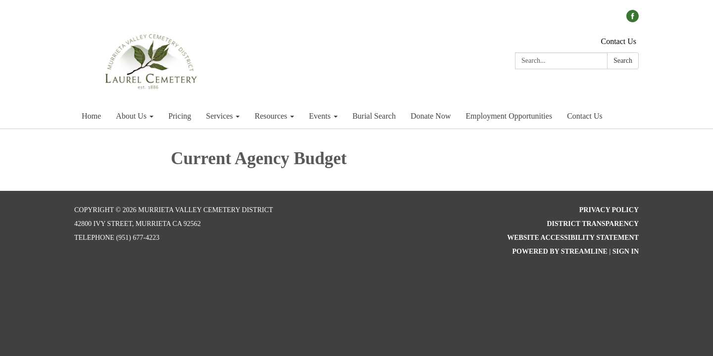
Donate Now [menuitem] (430, 116)
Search (622, 60)
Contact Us (618, 41)
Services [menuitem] (219, 116)
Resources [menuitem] (271, 116)
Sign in (625, 251)
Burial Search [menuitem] (374, 116)
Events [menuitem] (320, 116)
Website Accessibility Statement (573, 237)
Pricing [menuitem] (179, 116)
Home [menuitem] (91, 116)
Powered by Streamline (559, 251)
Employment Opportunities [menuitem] (508, 116)
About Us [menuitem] (131, 116)
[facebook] (632, 19)
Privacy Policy (609, 210)
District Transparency (593, 223)
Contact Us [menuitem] (585, 116)
